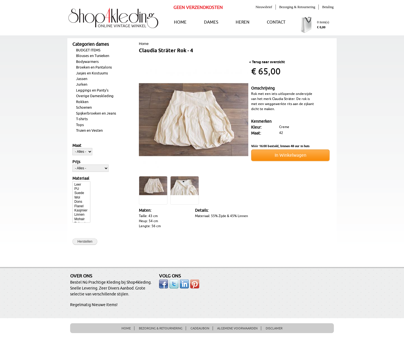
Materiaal (80, 178)
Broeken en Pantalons (94, 67)
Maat (76, 146)
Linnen (81, 215)
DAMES (211, 22)
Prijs (76, 162)
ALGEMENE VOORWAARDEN (237, 328)
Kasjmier (81, 210)
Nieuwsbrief (264, 7)
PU (81, 189)
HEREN (242, 22)
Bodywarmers (87, 62)
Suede (81, 193)
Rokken (82, 102)
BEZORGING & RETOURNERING (160, 328)
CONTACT (276, 22)
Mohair (81, 219)
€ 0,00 (321, 27)
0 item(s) (323, 22)
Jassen (81, 79)
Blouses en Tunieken (92, 56)
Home (144, 44)
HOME (180, 22)
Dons (81, 202)
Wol (81, 197)
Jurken (81, 84)
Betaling (328, 7)
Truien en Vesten (89, 130)
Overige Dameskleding (95, 96)
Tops (80, 125)
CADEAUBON (199, 328)
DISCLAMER (274, 328)
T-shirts (82, 119)
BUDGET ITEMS (88, 50)
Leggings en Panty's (92, 90)
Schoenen (84, 107)
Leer (81, 185)
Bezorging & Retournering (297, 7)
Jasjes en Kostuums (92, 73)
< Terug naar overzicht (267, 62)
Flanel (81, 206)
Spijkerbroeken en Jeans (96, 113)
